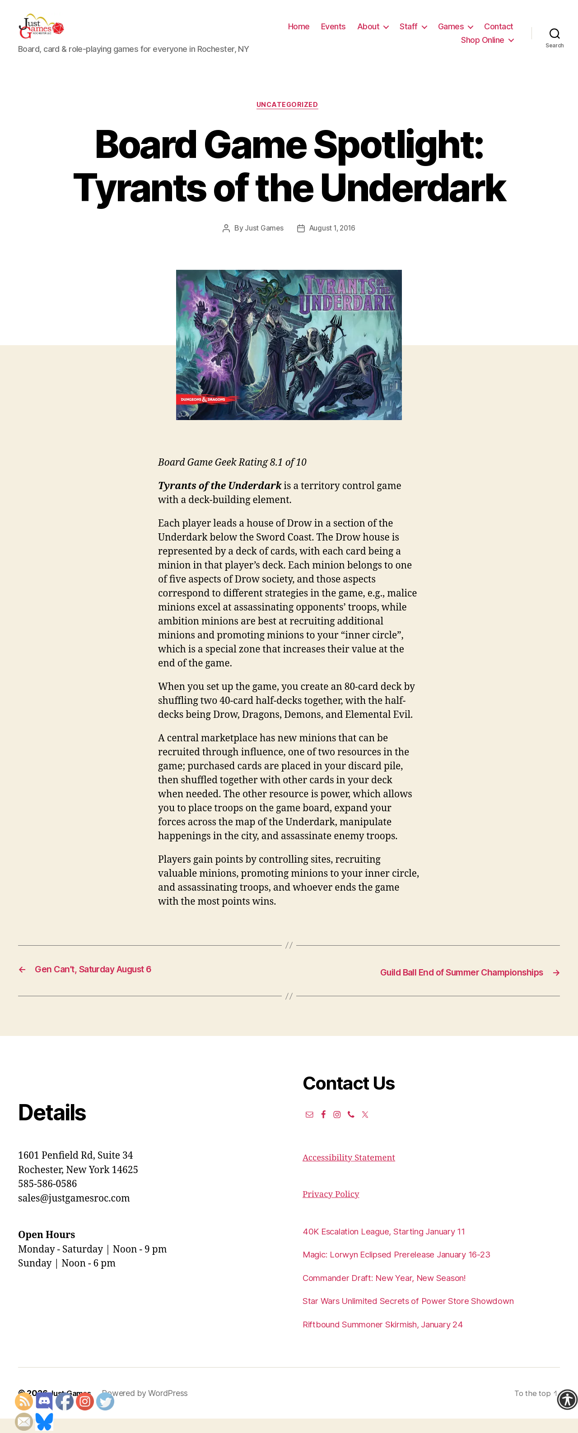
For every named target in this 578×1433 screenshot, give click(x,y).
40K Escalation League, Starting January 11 (398, 1245)
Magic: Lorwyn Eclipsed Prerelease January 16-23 (412, 1268)
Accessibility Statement (354, 1171)
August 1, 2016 (332, 243)
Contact (435, 46)
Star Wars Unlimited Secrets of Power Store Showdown (424, 1315)
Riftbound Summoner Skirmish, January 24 (398, 1338)
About (408, 33)
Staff (449, 33)
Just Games (262, 243)
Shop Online (482, 46)
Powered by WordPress (150, 1407)
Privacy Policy (334, 1208)
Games (491, 33)
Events (373, 33)
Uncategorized (289, 120)
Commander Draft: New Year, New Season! (397, 1291)
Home (339, 33)
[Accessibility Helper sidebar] (567, 1399)
